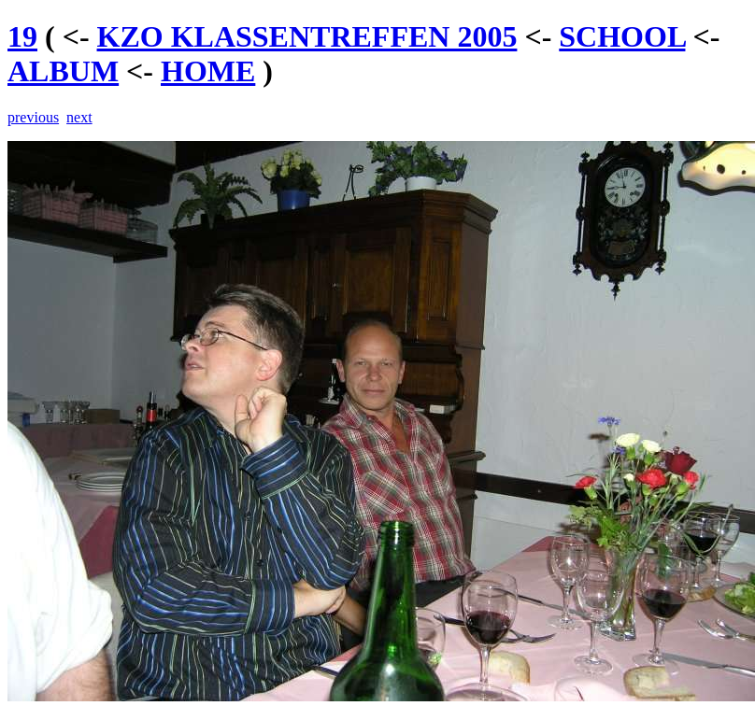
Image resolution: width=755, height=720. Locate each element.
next (79, 117)
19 (22, 36)
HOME (208, 71)
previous (33, 117)
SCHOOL (622, 36)
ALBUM (63, 71)
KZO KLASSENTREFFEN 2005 (307, 36)
